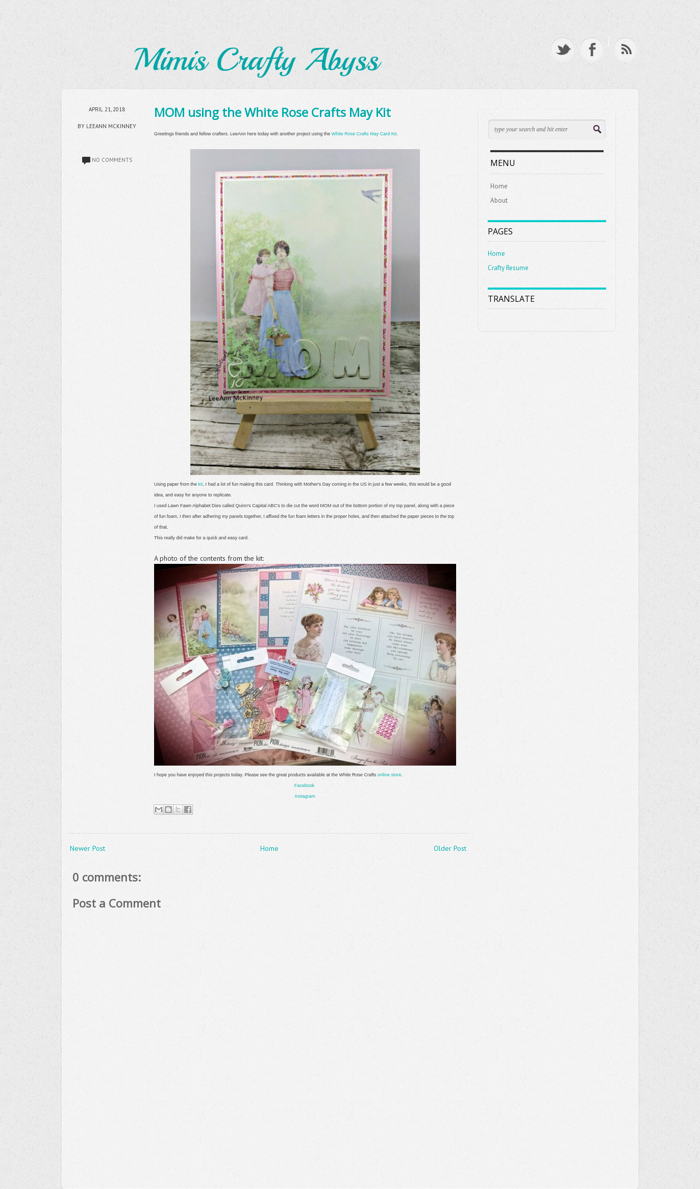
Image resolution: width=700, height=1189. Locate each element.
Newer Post (87, 848)
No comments (112, 159)
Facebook (304, 785)
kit (200, 484)
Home (269, 848)
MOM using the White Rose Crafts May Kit (272, 112)
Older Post (450, 848)
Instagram (305, 796)
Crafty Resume (508, 268)
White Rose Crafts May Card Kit (364, 133)
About (499, 200)
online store (390, 774)
